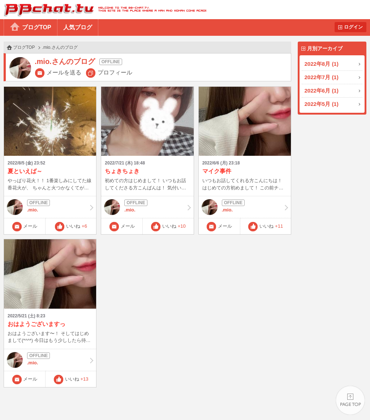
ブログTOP (36, 27)
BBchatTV (103, 9)
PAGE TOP (350, 400)
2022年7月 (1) (322, 77)
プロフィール (115, 72)
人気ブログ (77, 27)
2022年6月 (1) (322, 90)
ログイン (353, 27)
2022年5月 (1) (322, 104)
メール (30, 226)
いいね (76, 226)
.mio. (50, 207)
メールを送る (64, 72)
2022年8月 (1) (322, 64)
